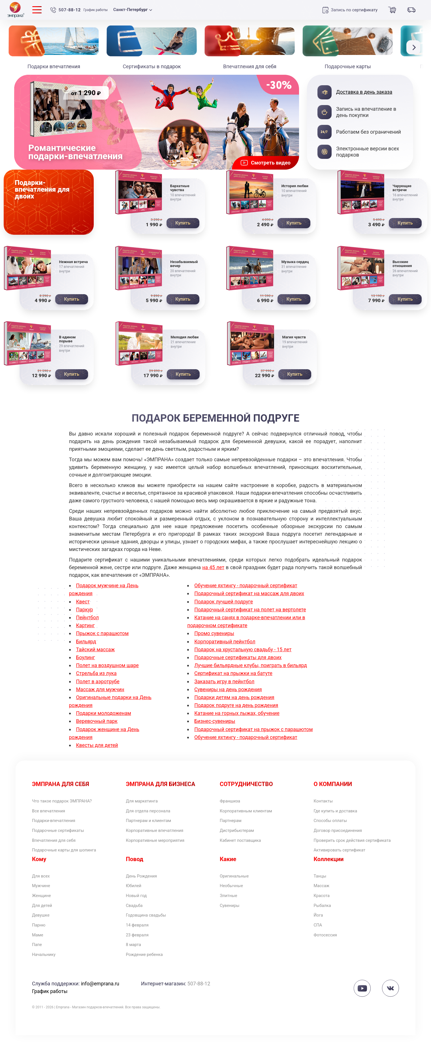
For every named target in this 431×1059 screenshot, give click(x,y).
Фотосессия (328, 956)
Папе (38, 967)
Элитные (230, 912)
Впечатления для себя (58, 846)
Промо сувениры (214, 636)
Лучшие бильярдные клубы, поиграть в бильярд (252, 668)
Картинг (85, 628)
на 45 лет (213, 570)
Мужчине (43, 901)
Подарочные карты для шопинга (71, 858)
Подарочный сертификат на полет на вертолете (251, 612)
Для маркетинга (145, 803)
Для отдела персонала (153, 814)
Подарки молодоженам (104, 715)
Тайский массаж (96, 652)
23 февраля (140, 956)
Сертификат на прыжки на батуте (234, 675)
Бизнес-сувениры (215, 723)
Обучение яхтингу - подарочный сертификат (247, 589)
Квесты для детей (97, 746)
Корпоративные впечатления (161, 836)
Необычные (234, 901)
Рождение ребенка (148, 978)
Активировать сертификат (345, 864)
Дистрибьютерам (241, 836)
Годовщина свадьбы (150, 934)
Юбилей (135, 901)
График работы (96, 10)
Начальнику (46, 978)
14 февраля (140, 945)
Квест (83, 604)
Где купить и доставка (340, 814)
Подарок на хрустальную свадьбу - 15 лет (244, 652)
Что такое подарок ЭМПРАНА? (68, 803)
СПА (319, 945)
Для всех (43, 891)
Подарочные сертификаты (64, 836)
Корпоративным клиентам (252, 814)
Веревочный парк (97, 723)
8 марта (135, 967)
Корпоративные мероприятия (162, 846)
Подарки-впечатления (58, 825)
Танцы (321, 891)
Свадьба (136, 923)
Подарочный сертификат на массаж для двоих (250, 596)
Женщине (43, 912)
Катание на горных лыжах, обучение (237, 715)
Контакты (325, 803)
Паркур (84, 612)
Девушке (43, 934)
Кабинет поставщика (245, 846)
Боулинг (85, 660)
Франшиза (232, 803)
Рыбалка (324, 923)
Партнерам (233, 825)
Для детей (44, 923)
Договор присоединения (343, 836)
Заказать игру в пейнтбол (225, 683)
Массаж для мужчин (100, 691)
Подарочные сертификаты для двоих (238, 660)
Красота (323, 912)
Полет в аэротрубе (98, 683)
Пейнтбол (87, 620)
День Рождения (145, 891)
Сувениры (232, 923)
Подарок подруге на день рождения (237, 707)
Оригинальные (237, 891)
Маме (39, 956)
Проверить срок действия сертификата (345, 850)
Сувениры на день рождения (228, 691)
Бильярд (86, 644)
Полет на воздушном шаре (108, 668)
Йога (319, 934)
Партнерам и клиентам (153, 825)
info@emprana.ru (100, 1007)
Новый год (139, 912)
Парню (40, 945)
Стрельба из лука (97, 675)
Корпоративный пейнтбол (225, 644)
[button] (414, 47)
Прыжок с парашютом (103, 636)
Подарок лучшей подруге (224, 604)
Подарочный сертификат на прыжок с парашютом (254, 731)
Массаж (323, 901)
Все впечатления (52, 814)
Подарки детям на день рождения (235, 699)
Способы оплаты (334, 825)
